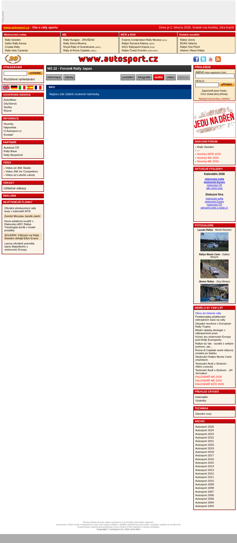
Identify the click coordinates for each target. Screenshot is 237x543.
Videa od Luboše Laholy (20, 174)
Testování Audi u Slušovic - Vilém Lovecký (211, 365)
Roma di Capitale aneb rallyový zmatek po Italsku (214, 351)
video (170, 77)
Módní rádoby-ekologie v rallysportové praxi (210, 331)
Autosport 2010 (204, 480)
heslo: (200, 81)
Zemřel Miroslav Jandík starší (22, 216)
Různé (8, 110)
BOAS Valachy (188, 43)
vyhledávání (12, 67)
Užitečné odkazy (15, 188)
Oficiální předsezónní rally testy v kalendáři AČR (20, 210)
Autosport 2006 (204, 495)
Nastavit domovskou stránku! (214, 98)
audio (159, 77)
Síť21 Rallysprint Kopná (138, 46)
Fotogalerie (204, 225)
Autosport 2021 (204, 440)
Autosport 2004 (204, 502)
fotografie (144, 77)
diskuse (183, 77)
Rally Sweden (13, 39)
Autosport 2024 (204, 430)
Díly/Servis (10, 103)
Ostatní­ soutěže (189, 34)
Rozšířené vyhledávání (19, 79)
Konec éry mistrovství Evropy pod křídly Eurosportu (213, 338)
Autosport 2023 (204, 433)
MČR (124, 34)
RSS (133, 34)
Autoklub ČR (11, 147)
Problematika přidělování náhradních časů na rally (210, 318)
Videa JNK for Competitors (22, 171)
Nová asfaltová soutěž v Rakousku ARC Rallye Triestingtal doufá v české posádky (20, 225)
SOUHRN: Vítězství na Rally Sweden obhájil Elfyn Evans (21, 237)
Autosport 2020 (204, 444)
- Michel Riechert (215, 230)
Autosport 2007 (204, 491)
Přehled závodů (207, 391)
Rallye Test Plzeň (190, 46)
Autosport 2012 (204, 473)
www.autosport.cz (17, 27)
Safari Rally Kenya (15, 43)
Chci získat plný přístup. (214, 94)
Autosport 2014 (204, 466)
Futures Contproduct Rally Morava (144, 39)
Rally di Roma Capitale (79, 50)
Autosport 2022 (204, 437)
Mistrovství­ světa (15, 34)
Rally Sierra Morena (74, 43)
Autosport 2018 (204, 451)
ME (64, 34)
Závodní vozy (203, 413)
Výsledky (200, 400)
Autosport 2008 (204, 487)
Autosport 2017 (204, 455)
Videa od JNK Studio (18, 167)
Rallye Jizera (187, 39)
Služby (8, 107)
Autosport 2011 (204, 476)
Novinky (9, 123)
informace (54, 77)
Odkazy (8, 182)
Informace (11, 118)
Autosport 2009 (204, 484)
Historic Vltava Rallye (192, 50)
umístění (128, 77)
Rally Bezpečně (13, 154)
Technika (201, 408)
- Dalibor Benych (214, 255)
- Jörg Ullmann (214, 281)
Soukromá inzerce (17, 94)
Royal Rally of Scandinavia (82, 46)
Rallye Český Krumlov (140, 50)
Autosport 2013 (204, 469)
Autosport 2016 (204, 459)
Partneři (9, 142)
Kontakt (8, 134)
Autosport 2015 (204, 462)
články (69, 77)
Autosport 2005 (204, 498)
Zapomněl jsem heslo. (214, 90)
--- (198, 150)
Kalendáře (201, 396)
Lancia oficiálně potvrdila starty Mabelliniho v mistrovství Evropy (19, 246)
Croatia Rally (12, 46)
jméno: (211, 72)
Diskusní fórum (206, 141)
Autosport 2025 (204, 426)
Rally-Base (10, 151)
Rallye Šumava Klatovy (138, 43)
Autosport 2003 (204, 505)
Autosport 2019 (204, 448)
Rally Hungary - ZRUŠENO (79, 39)
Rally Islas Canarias (16, 50)
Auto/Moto (10, 99)
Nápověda (10, 127)
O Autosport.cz (13, 130)
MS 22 (52, 68)
